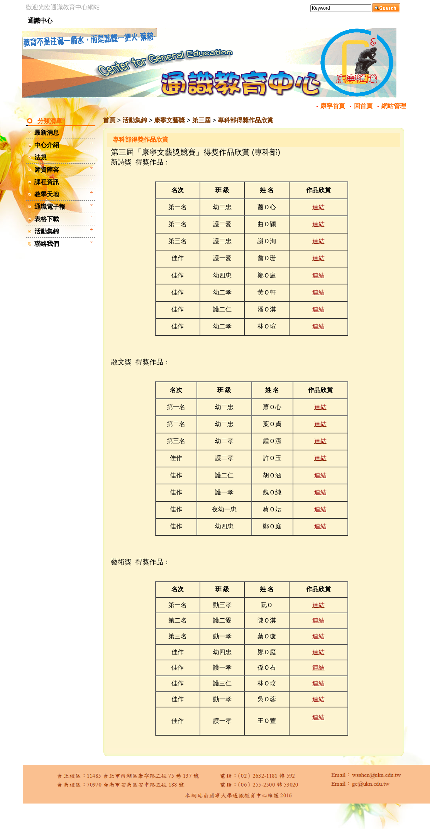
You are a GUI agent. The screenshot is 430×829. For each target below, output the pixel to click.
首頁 (109, 120)
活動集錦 (135, 120)
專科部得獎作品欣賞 (245, 120)
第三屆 (202, 120)
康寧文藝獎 (170, 120)
